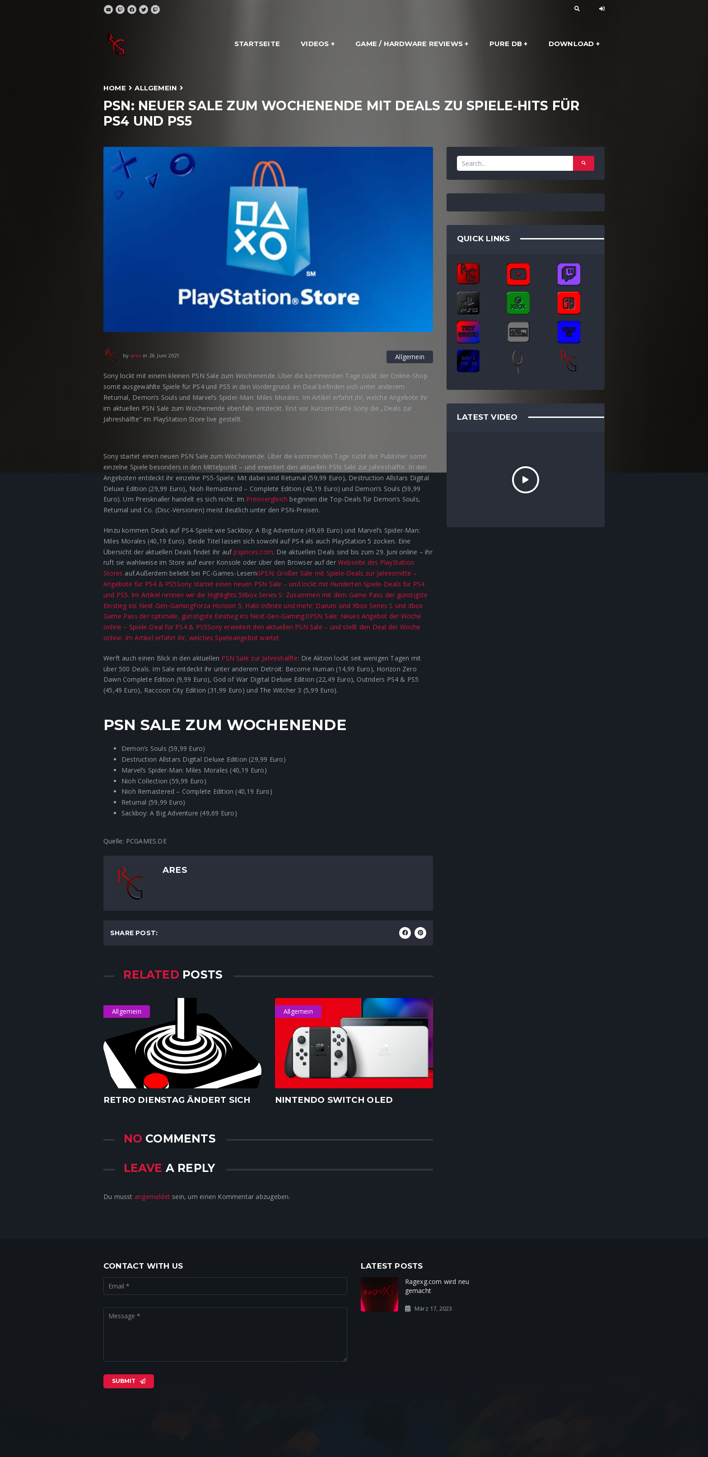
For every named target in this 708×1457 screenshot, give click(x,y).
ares (135, 355)
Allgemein (156, 88)
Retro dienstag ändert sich (176, 1100)
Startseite (257, 43)
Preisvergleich (267, 499)
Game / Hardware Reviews (409, 43)
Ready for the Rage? (560, 1281)
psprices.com (253, 552)
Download (571, 43)
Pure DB (505, 43)
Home (114, 88)
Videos (315, 43)
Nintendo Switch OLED (334, 1100)
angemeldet (152, 1196)
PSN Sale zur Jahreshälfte (259, 658)
